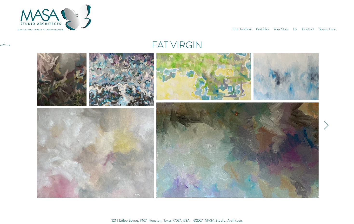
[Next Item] (326, 125)
